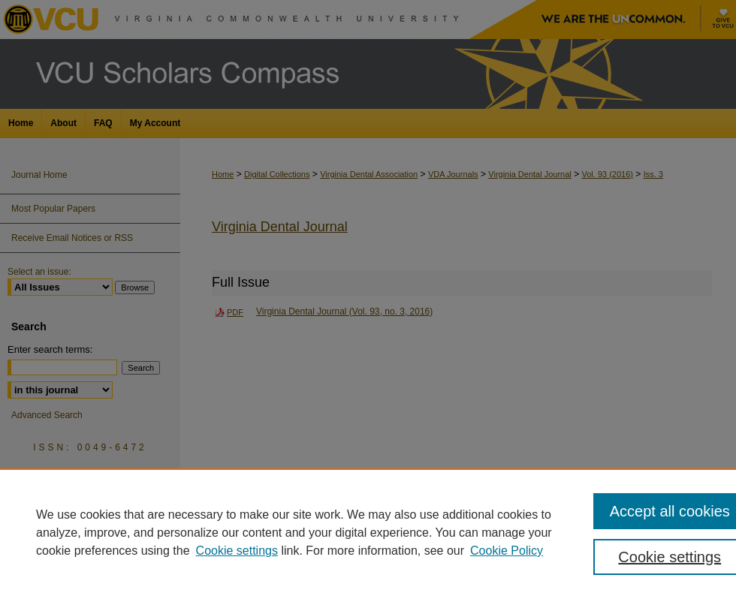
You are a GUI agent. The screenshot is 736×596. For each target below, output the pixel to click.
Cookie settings (237, 550)
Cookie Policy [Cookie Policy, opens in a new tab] (506, 550)
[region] (368, 532)
